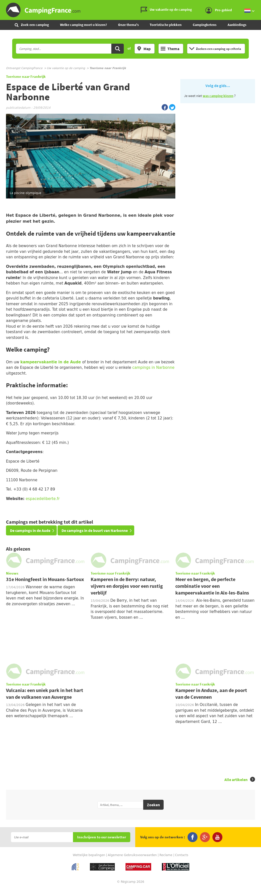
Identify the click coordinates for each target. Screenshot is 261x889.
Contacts (181, 855)
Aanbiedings (237, 24)
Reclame (165, 855)
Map (144, 48)
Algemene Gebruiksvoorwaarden (132, 855)
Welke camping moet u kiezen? (83, 24)
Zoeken (153, 804)
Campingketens (204, 24)
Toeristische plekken (166, 24)
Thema (170, 48)
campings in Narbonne (153, 367)
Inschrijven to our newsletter (101, 837)
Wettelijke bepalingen (89, 855)
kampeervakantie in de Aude (50, 362)
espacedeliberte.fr (43, 498)
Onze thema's (128, 24)
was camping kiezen (218, 96)
